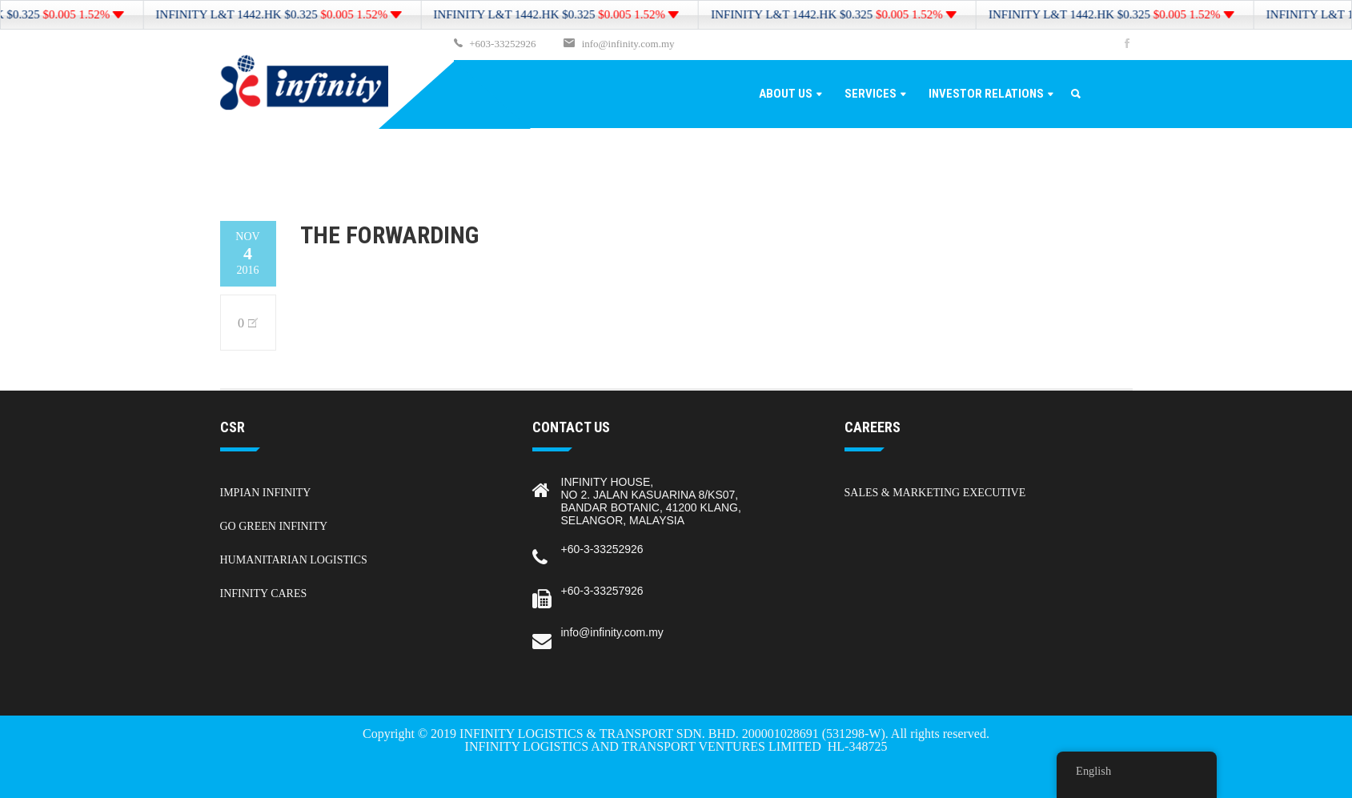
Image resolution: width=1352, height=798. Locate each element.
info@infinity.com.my (628, 44)
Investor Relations (986, 93)
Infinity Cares (263, 593)
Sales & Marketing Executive (935, 493)
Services (870, 93)
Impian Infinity (265, 493)
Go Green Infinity (274, 526)
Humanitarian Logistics (293, 560)
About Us (785, 93)
